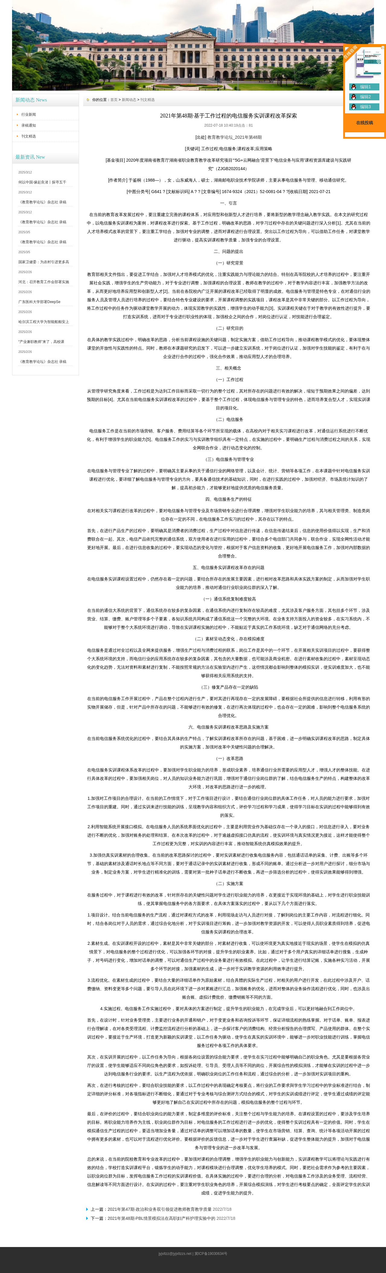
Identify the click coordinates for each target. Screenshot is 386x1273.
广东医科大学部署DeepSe (39, 302)
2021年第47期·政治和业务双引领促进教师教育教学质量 (160, 1209)
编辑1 (365, 86)
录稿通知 (28, 125)
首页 (114, 100)
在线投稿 (364, 122)
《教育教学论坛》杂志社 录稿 (42, 202)
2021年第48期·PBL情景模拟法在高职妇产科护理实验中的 (161, 1218)
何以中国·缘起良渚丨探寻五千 (42, 182)
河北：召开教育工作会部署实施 (43, 282)
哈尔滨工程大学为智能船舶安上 (43, 322)
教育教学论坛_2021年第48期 (234, 137)
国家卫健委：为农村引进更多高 (43, 262)
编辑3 (365, 106)
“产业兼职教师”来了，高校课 (41, 342)
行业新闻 (28, 114)
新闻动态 (129, 100)
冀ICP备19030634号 (211, 1254)
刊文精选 (28, 136)
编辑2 (365, 96)
